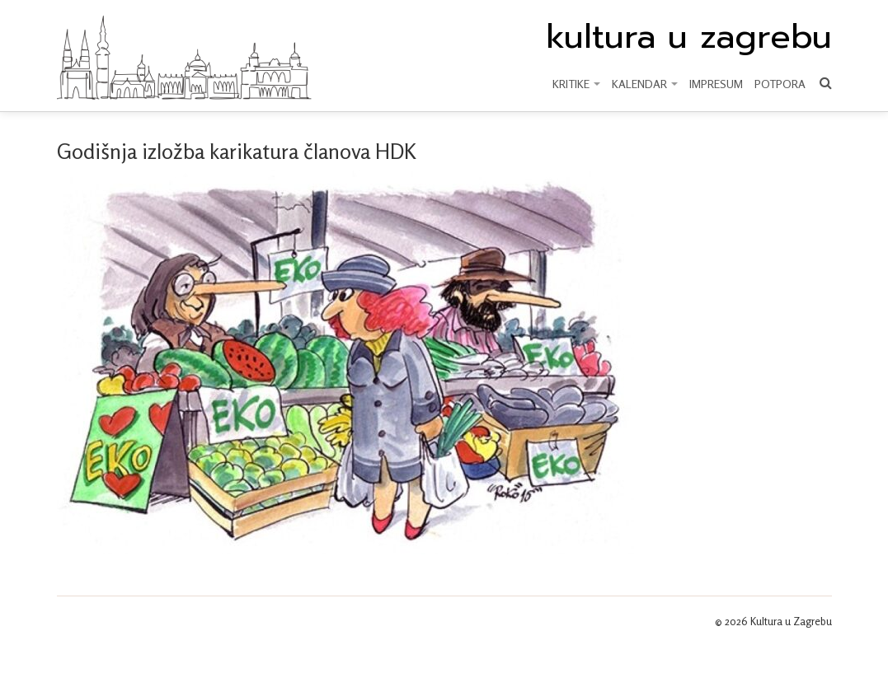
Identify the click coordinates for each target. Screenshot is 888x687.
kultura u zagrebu (689, 37)
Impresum (716, 84)
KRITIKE (576, 84)
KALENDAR (645, 84)
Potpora (780, 84)
